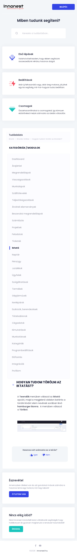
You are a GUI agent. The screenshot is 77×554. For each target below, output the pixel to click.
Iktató (11, 139)
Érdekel (16, 529)
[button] (40, 385)
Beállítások (25, 80)
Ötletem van (19, 494)
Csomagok (25, 106)
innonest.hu (42, 550)
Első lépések (26, 54)
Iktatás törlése (23, 139)
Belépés (63, 6)
